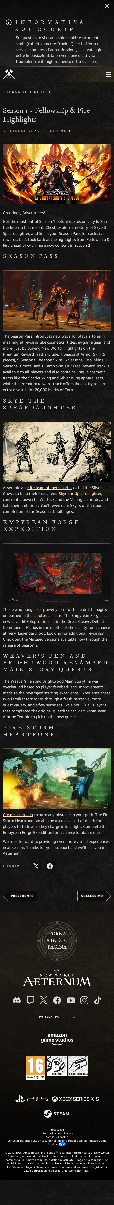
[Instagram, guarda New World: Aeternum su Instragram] (84, 1000)
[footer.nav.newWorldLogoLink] (57, 985)
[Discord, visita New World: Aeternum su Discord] (17, 1000)
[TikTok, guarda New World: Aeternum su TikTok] (97, 1000)
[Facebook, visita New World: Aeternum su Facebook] (57, 1000)
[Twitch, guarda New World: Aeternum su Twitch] (30, 1000)
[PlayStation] (31, 1099)
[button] (57, 174)
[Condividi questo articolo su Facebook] (50, 866)
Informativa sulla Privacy (57, 1133)
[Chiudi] (107, 6)
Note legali (57, 1129)
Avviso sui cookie (57, 1136)
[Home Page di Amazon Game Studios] (57, 1040)
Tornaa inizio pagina (57, 940)
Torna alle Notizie (29, 92)
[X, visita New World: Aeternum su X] (43, 1000)
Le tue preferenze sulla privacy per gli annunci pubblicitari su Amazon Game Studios (57, 1142)
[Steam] (57, 1114)
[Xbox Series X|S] (75, 1099)
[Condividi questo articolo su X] (36, 866)
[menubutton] (108, 74)
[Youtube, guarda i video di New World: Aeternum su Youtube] (71, 1000)
